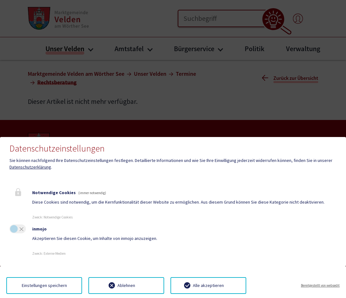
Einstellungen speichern (44, 285)
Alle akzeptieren (208, 285)
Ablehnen (126, 285)
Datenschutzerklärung (30, 167)
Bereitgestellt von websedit (320, 285)
